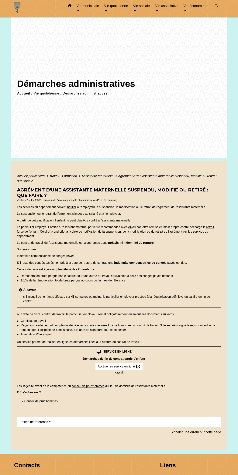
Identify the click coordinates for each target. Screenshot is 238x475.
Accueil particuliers (31, 176)
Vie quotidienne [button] (116, 6)
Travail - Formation (63, 176)
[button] (69, 6)
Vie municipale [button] (88, 6)
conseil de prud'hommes (88, 386)
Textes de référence (34, 422)
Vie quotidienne (46, 93)
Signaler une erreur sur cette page (196, 432)
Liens (168, 465)
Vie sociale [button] (141, 6)
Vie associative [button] (166, 6)
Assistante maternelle (98, 176)
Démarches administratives (85, 93)
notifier (71, 207)
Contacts (27, 465)
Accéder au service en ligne (119, 366)
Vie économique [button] (196, 6)
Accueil (23, 93)
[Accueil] (37, 8)
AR (130, 227)
